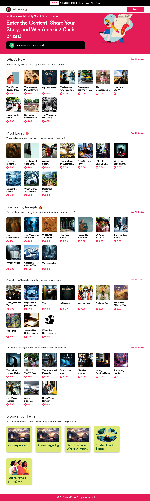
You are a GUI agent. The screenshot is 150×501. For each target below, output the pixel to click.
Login (135, 9)
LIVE (54, 3)
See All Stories (137, 60)
